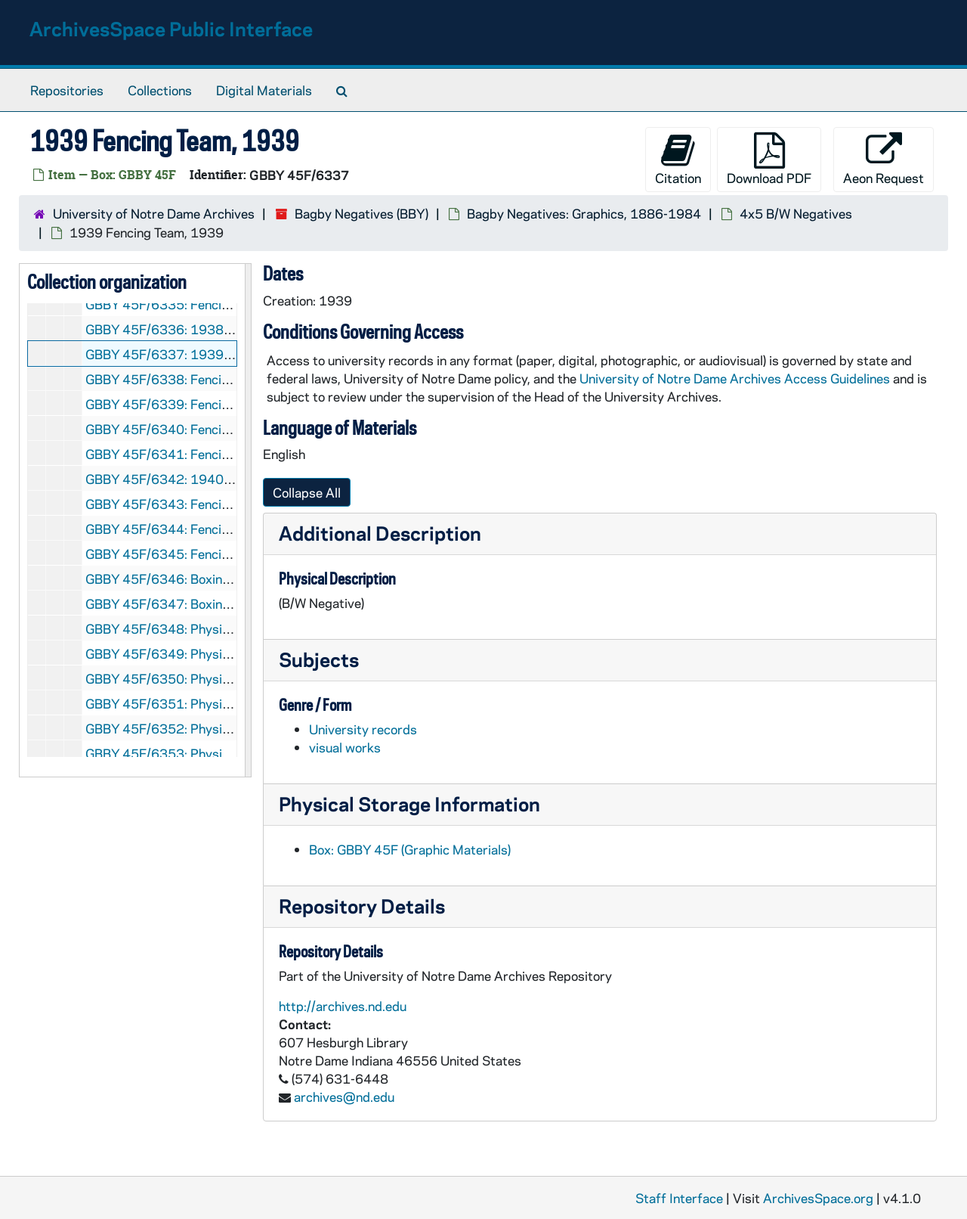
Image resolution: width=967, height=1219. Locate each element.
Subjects (319, 659)
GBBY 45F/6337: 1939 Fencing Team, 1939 (214, 354)
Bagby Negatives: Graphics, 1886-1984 (584, 213)
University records (363, 729)
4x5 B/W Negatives (796, 213)
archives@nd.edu (344, 1096)
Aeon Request (883, 159)
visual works (345, 747)
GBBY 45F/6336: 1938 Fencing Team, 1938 (214, 329)
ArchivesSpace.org (818, 1198)
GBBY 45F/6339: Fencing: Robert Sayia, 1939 (220, 403)
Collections (160, 90)
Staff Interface (679, 1198)
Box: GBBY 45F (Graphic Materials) (410, 849)
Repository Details (362, 905)
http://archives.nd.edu (342, 1005)
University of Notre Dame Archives (154, 213)
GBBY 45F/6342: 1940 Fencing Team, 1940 (214, 478)
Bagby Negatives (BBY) (361, 213)
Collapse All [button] (307, 492)
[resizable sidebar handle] (248, 520)
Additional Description (380, 532)
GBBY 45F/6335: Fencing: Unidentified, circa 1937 (234, 304)
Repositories (66, 90)
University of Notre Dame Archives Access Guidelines (736, 378)
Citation (678, 159)
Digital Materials (264, 90)
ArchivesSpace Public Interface (171, 28)
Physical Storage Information (409, 803)
